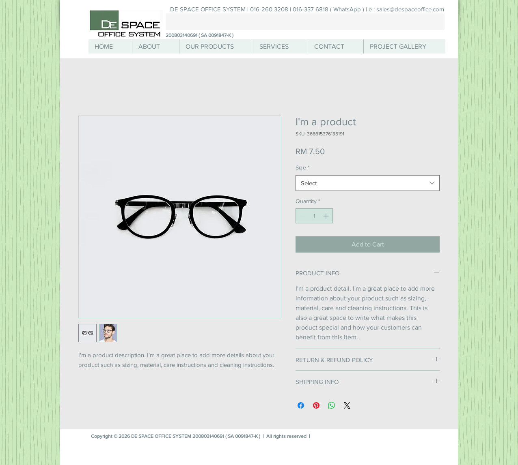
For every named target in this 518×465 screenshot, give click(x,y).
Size (303, 167)
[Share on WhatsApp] (332, 405)
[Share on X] (347, 405)
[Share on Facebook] (301, 405)
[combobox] (368, 183)
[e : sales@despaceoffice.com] (406, 9)
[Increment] (327, 216)
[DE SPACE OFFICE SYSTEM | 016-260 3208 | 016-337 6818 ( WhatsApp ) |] (268, 9)
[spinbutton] (314, 216)
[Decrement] (302, 216)
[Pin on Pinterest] (316, 405)
